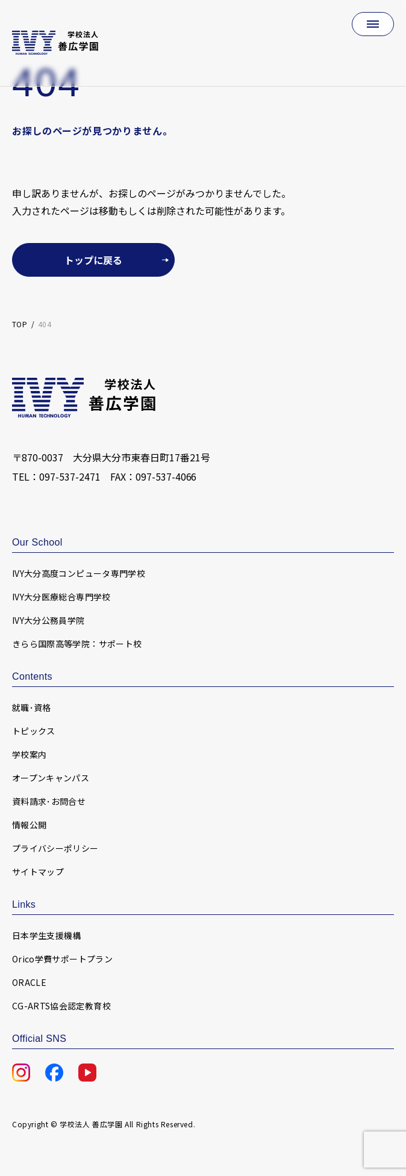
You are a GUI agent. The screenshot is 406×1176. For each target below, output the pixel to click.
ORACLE (29, 982)
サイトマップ (38, 872)
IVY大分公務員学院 (48, 620)
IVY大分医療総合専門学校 (61, 597)
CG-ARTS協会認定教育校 (61, 1006)
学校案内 (29, 754)
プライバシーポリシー (55, 848)
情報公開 (29, 825)
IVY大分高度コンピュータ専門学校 (78, 573)
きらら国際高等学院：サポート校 (77, 644)
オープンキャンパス (50, 778)
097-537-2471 (70, 476)
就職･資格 (31, 707)
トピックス (33, 731)
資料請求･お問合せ (49, 801)
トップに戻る (93, 260)
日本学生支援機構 (46, 935)
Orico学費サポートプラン (62, 959)
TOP (19, 324)
